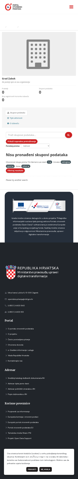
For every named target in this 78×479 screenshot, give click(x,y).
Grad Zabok (26, 26)
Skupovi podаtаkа (16, 112)
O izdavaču (13, 123)
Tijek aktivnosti (14, 118)
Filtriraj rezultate (15, 170)
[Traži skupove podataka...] (35, 135)
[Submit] (68, 135)
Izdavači (12, 26)
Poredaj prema (12, 146)
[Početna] (3, 26)
